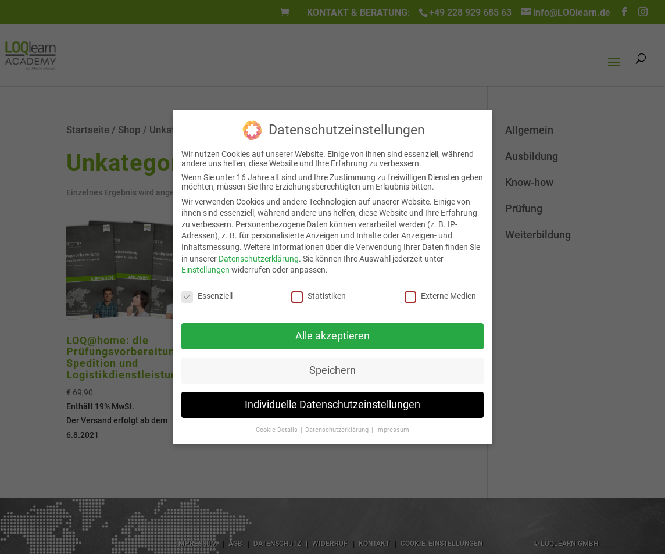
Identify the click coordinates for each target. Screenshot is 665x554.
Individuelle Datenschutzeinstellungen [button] (332, 404)
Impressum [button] (392, 430)
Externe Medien (440, 296)
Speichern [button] (332, 370)
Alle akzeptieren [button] (332, 336)
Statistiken (318, 296)
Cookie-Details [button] (277, 430)
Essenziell (207, 296)
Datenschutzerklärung (259, 258)
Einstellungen (205, 269)
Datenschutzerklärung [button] (337, 430)
